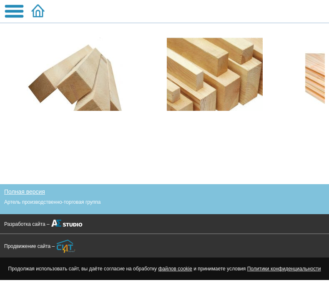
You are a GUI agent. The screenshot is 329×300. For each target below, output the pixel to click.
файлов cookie (175, 269)
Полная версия (24, 191)
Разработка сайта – (27, 224)
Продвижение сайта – (29, 246)
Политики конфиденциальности (284, 269)
